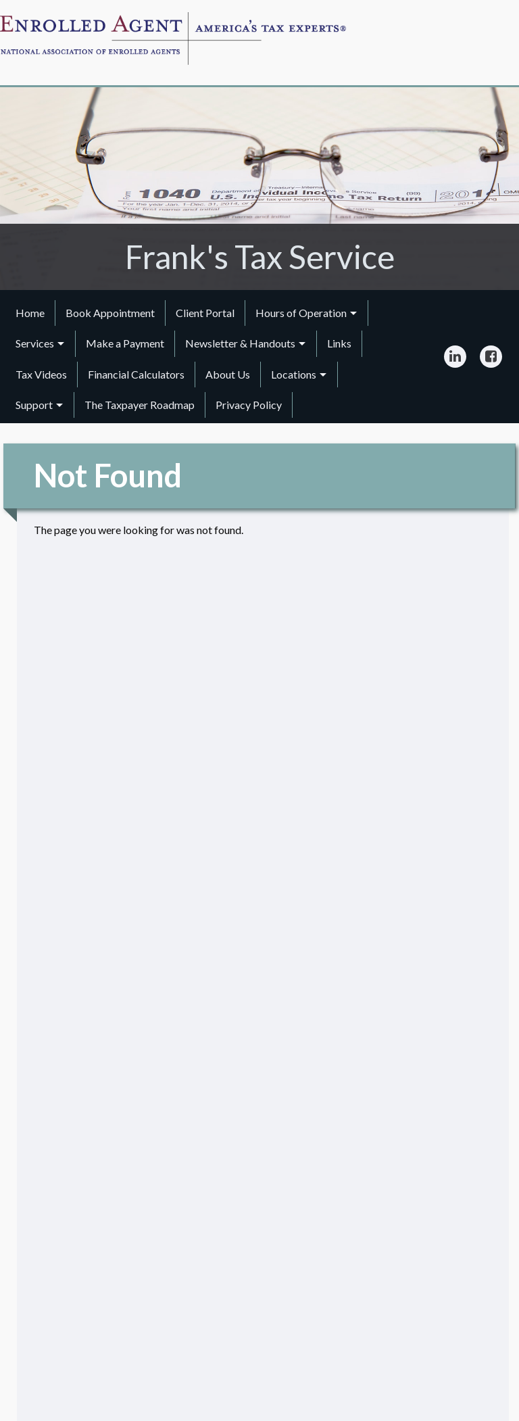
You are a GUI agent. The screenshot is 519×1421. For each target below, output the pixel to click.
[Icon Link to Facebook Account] (491, 357)
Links (339, 343)
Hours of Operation (301, 312)
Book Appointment (110, 312)
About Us (227, 374)
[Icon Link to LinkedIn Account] (455, 357)
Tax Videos (41, 374)
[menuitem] (30, 313)
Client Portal (205, 312)
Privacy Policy (249, 404)
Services (35, 343)
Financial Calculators (136, 374)
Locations (293, 374)
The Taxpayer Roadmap (139, 404)
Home (30, 312)
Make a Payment (125, 343)
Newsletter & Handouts (240, 343)
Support (34, 404)
